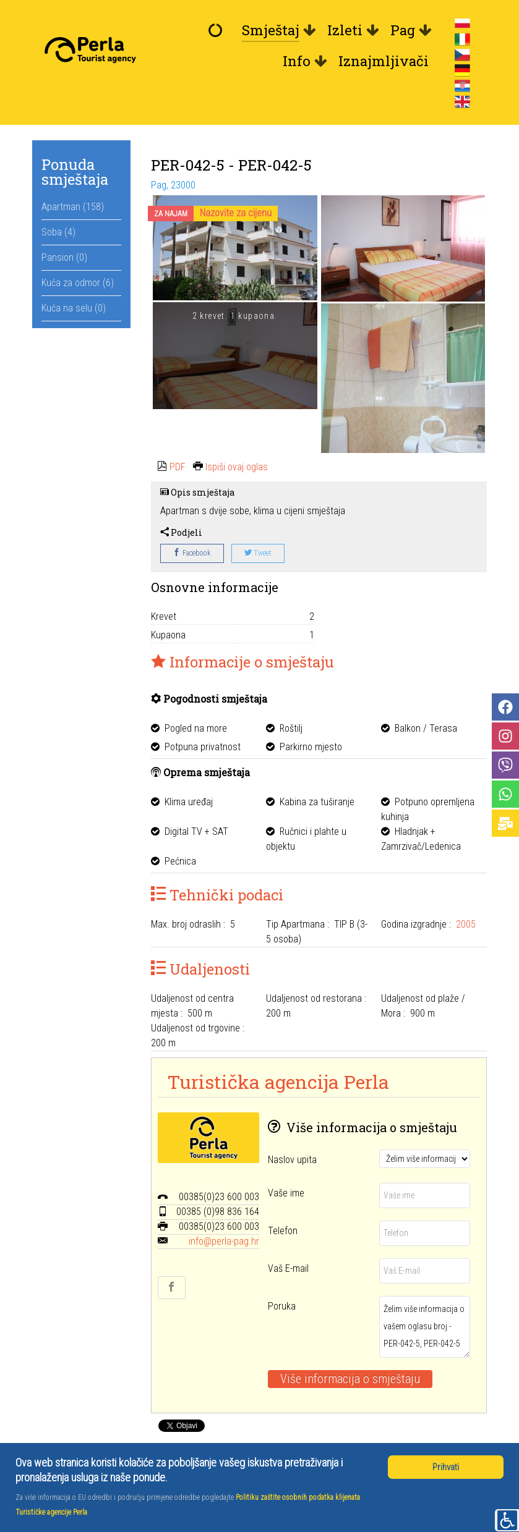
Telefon (283, 1231)
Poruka (282, 1306)
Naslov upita (292, 1160)
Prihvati (445, 1467)
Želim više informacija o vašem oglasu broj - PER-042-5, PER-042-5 (424, 1327)
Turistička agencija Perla (278, 1081)
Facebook (192, 553)
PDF (177, 467)
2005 (466, 924)
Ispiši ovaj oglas (236, 467)
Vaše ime (286, 1193)
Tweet (258, 553)
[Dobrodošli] (217, 30)
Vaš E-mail (288, 1268)
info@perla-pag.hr (224, 1241)
